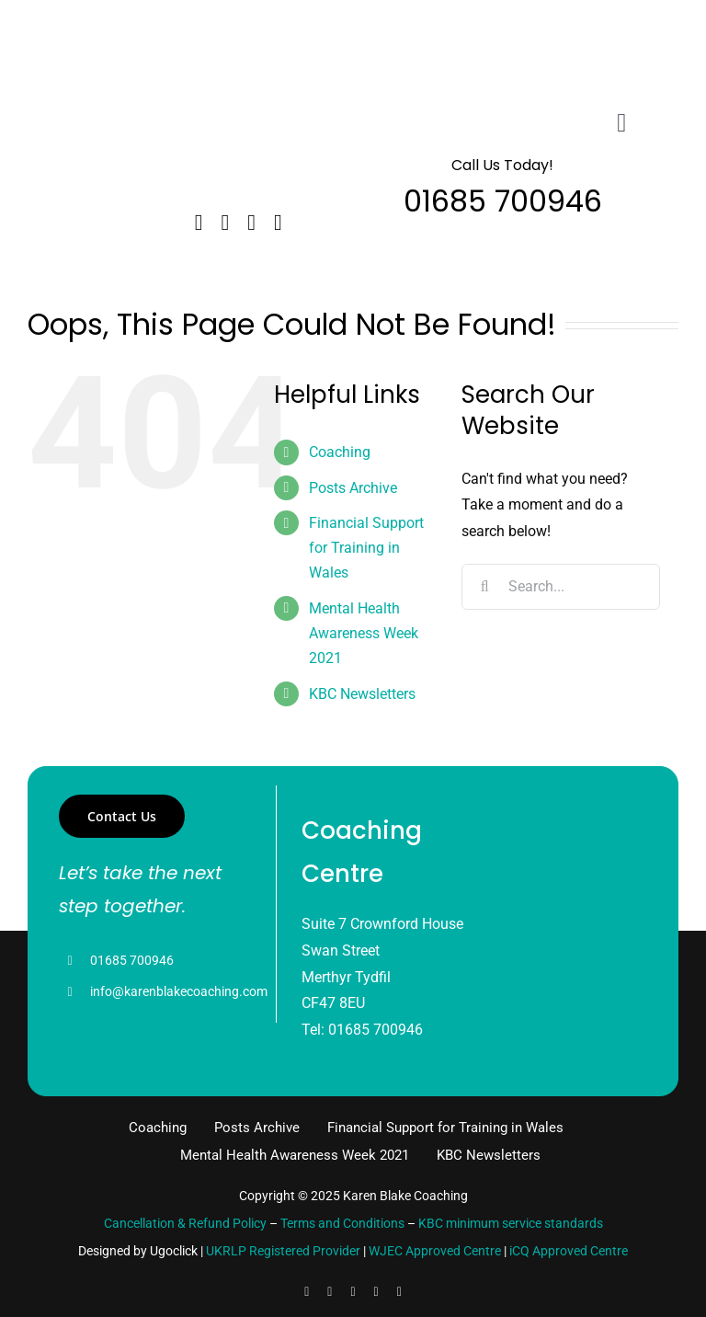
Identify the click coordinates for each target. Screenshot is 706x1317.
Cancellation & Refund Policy (185, 1223)
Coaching (339, 452)
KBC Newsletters (362, 694)
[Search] (484, 587)
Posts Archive (353, 488)
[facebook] (199, 223)
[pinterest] (399, 1292)
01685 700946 (132, 960)
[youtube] (376, 1292)
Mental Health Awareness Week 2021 (363, 633)
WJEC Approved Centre (435, 1250)
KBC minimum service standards (510, 1223)
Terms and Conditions (342, 1223)
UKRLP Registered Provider (283, 1250)
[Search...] (560, 587)
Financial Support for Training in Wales (366, 547)
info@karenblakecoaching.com (179, 991)
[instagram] (278, 223)
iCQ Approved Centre (568, 1250)
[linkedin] (251, 223)
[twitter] (226, 223)
